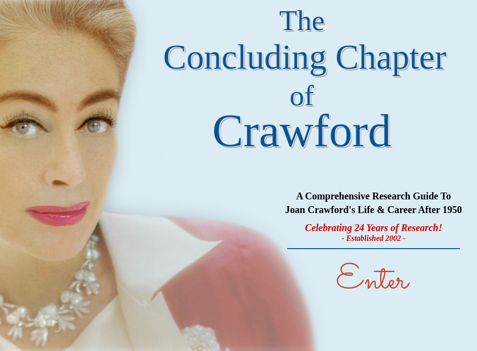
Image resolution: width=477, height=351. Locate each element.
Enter (372, 281)
